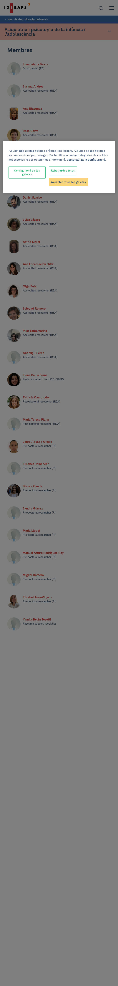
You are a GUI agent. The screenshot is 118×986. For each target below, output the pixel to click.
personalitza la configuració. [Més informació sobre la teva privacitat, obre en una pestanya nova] (86, 159)
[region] (59, 167)
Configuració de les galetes (27, 172)
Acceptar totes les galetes (68, 181)
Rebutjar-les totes (63, 170)
